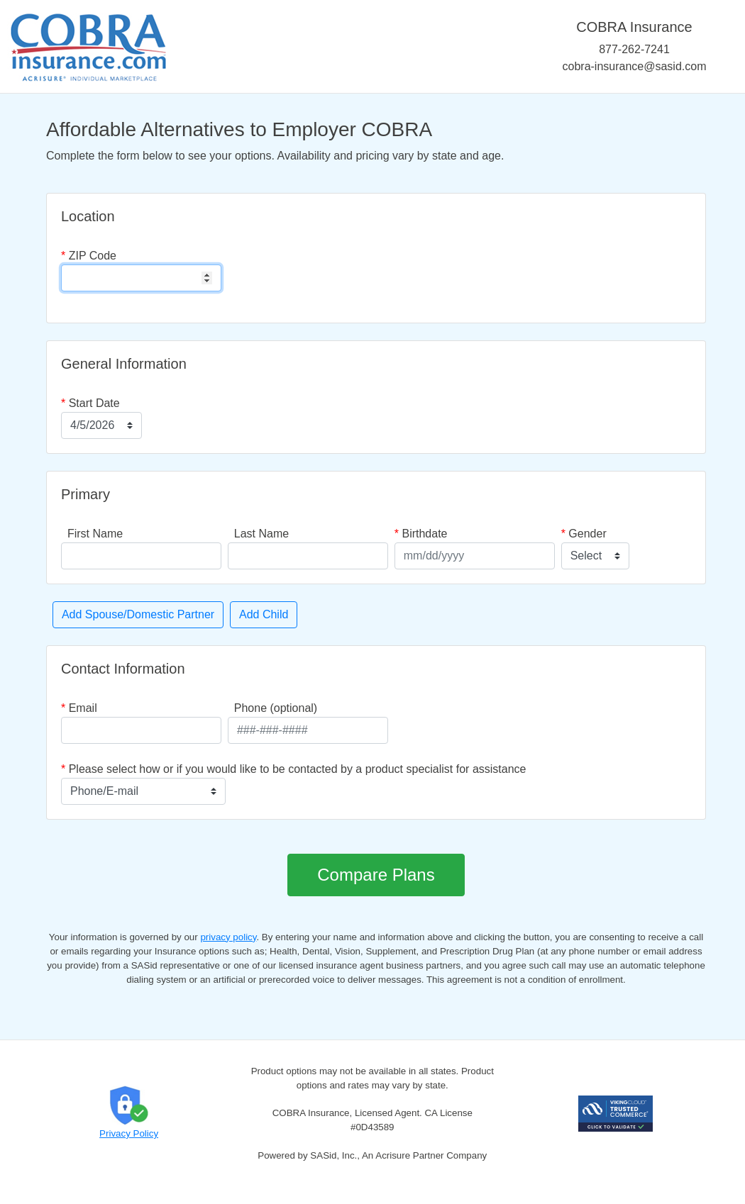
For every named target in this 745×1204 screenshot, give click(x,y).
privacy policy (228, 937)
